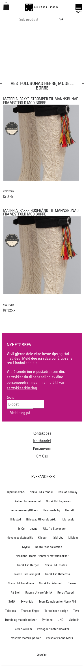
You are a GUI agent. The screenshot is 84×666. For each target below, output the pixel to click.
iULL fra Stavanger (54, 529)
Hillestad (15, 519)
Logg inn (42, 654)
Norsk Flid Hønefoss (57, 574)
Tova (76, 611)
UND (61, 620)
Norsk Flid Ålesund (50, 583)
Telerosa (10, 611)
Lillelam (73, 538)
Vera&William (23, 629)
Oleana (71, 583)
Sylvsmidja (27, 601)
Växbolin (74, 620)
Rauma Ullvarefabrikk (38, 592)
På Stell (15, 592)
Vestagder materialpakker (53, 629)
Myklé (26, 547)
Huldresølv (67, 519)
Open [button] (78, 7)
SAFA (11, 601)
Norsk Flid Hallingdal (27, 574)
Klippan (42, 538)
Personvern (42, 448)
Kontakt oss (42, 433)
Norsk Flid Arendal (41, 492)
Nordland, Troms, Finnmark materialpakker (42, 556)
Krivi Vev (57, 538)
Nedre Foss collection (48, 547)
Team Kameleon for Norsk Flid (57, 601)
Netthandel (42, 440)
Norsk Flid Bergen (28, 565)
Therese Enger (30, 611)
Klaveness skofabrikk (19, 538)
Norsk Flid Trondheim (21, 583)
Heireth (70, 510)
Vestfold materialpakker (26, 638)
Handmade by (51, 510)
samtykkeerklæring (22, 388)
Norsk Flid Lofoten (56, 565)
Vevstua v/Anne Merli (59, 638)
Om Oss (42, 456)
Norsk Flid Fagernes (58, 501)
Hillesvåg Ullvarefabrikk (41, 519)
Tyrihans (47, 620)
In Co (21, 529)
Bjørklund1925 (15, 492)
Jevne (33, 529)
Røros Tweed (65, 592)
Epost (10, 397)
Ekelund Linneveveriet (27, 501)
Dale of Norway (67, 492)
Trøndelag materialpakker (21, 620)
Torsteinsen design (56, 611)
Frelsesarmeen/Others (24, 510)
